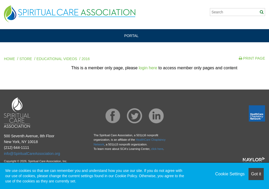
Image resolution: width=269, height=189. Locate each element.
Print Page (252, 58)
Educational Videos (57, 59)
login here (148, 68)
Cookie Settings (230, 174)
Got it (256, 174)
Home (9, 59)
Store (25, 59)
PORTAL (131, 36)
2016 (86, 59)
